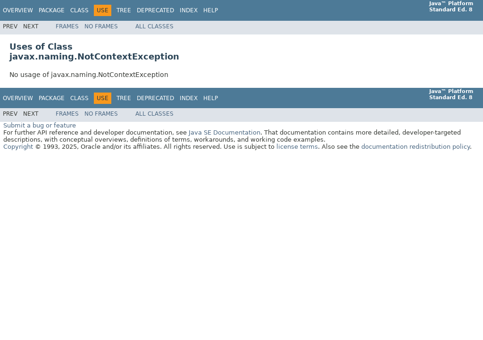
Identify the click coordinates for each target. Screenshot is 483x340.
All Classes (154, 26)
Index (189, 10)
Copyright (18, 146)
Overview (18, 10)
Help (210, 10)
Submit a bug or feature (39, 125)
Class (79, 10)
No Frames (101, 26)
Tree (124, 10)
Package (52, 10)
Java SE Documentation (224, 132)
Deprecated (155, 10)
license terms (297, 146)
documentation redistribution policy (415, 146)
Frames (67, 26)
